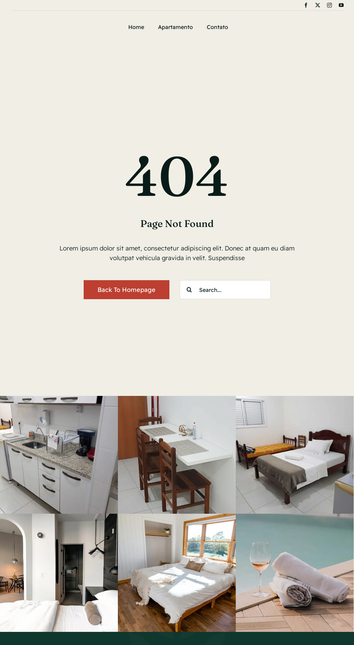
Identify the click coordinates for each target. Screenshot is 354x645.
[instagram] (329, 5)
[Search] (189, 289)
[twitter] (317, 5)
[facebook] (306, 5)
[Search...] (225, 289)
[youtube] (341, 5)
